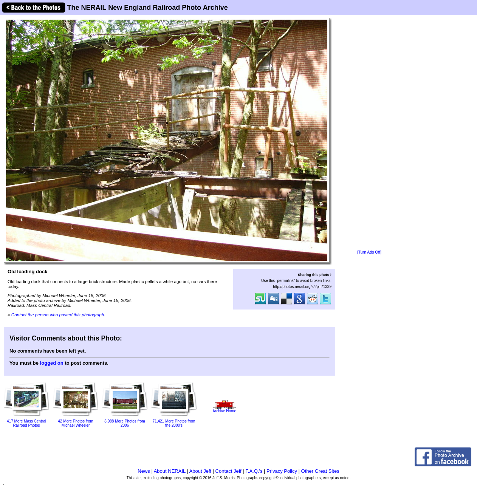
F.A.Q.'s (253, 471)
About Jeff (200, 471)
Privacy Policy (281, 471)
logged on (51, 363)
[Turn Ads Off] (369, 252)
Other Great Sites (320, 471)
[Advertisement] (369, 133)
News (144, 471)
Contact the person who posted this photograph (57, 314)
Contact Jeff (228, 471)
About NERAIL (170, 471)
